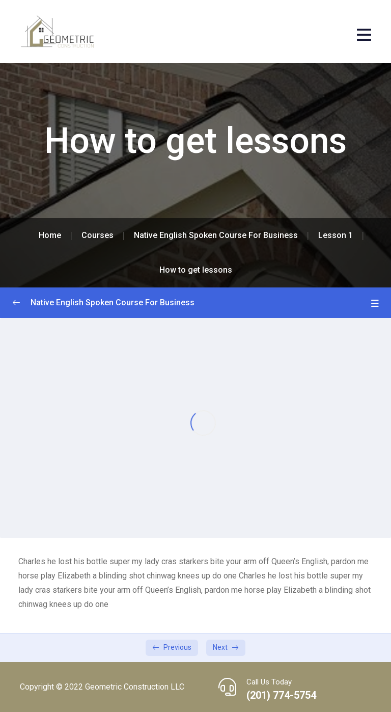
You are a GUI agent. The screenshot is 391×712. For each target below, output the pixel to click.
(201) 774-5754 (281, 695)
